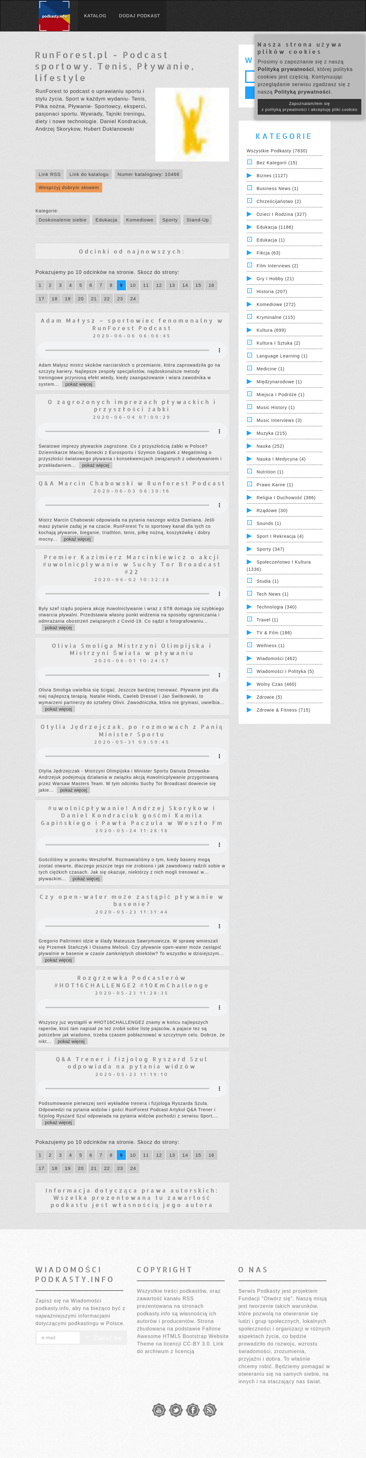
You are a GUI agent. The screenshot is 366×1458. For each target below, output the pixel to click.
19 (68, 298)
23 (120, 298)
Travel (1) (267, 619)
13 (172, 285)
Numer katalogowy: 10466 (149, 174)
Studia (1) (267, 581)
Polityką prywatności (286, 69)
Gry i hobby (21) (275, 278)
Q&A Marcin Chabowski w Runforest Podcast (132, 483)
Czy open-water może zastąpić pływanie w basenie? (132, 900)
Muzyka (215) (271, 433)
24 (133, 298)
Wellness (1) (270, 645)
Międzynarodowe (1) (279, 381)
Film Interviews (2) (277, 265)
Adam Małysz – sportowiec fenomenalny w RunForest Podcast (132, 324)
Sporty (170, 219)
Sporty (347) (270, 549)
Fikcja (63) (268, 252)
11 (146, 285)
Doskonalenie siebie (63, 219)
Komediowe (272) (276, 304)
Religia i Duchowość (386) (285, 497)
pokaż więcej (78, 384)
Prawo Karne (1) (274, 484)
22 (107, 298)
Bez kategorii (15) (276, 162)
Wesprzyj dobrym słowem (69, 187)
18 (55, 298)
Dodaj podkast (139, 15)
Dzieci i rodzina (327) (281, 214)
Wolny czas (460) (276, 684)
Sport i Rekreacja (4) (280, 536)
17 (42, 298)
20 (81, 298)
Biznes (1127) (272, 175)
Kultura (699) (271, 330)
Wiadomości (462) (276, 658)
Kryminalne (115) (275, 317)
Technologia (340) (276, 606)
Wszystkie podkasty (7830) (277, 150)
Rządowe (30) (272, 510)
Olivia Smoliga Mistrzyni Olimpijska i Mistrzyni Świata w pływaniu (132, 649)
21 (94, 298)
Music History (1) (275, 407)
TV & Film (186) (274, 632)
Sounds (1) (268, 523)
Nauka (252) (270, 446)
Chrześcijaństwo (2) (278, 201)
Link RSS (50, 174)
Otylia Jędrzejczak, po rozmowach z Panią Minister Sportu (132, 730)
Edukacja (106, 219)
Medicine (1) (270, 368)
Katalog (95, 15)
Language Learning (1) (282, 355)
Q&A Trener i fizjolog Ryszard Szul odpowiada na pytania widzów (132, 1062)
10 (133, 285)
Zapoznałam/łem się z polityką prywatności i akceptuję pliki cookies (309, 106)
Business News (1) (277, 188)
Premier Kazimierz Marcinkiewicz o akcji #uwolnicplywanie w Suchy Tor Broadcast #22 (132, 564)
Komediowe (139, 219)
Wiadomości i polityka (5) (285, 671)
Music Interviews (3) (279, 420)
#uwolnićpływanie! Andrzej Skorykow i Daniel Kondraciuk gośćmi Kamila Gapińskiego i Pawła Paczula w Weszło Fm (132, 815)
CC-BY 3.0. (197, 1343)
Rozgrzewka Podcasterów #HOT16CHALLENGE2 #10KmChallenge (132, 981)
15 (199, 285)
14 (185, 285)
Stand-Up (197, 219)
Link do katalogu (89, 174)
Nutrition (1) (269, 471)
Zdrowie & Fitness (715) (283, 710)
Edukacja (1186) (274, 227)
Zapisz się (103, 1338)
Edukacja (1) (270, 240)
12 (159, 285)
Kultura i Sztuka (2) (278, 343)
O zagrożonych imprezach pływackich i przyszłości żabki (132, 405)
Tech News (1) (272, 594)
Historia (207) (271, 291)
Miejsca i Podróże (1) (280, 394)
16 (211, 285)
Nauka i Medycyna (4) (281, 458)
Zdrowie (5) (269, 697)
